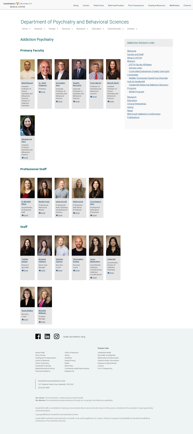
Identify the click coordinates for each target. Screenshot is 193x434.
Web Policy (69, 366)
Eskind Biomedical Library (45, 368)
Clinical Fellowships (136, 103)
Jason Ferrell (61, 202)
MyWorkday (174, 5)
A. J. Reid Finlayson (43, 84)
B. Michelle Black (26, 203)
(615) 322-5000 (43, 388)
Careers (86, 5)
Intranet (130, 29)
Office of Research (71, 352)
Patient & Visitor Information (108, 360)
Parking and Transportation (45, 358)
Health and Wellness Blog (74, 336)
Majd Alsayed (27, 83)
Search (187, 4)
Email (42, 92)
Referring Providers (116, 5)
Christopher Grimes (78, 260)
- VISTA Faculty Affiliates (140, 64)
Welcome (131, 50)
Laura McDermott (95, 260)
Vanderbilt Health (104, 352)
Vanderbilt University (43, 366)
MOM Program (136, 91)
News (130, 110)
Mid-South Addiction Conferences (144, 113)
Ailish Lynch (78, 202)
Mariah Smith (113, 83)
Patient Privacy (70, 360)
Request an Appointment (107, 363)
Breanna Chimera (42, 260)
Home (25, 29)
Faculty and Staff (135, 54)
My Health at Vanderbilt (106, 355)
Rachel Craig (44, 202)
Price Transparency (136, 5)
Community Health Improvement (77, 368)
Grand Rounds (114, 29)
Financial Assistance (42, 371)
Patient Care (99, 5)
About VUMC (40, 352)
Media (67, 363)
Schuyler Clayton (59, 260)
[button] (29, 29)
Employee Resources (156, 5)
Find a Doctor (40, 355)
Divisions (38, 29)
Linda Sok (111, 259)
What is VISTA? (134, 57)
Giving (76, 5)
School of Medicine (42, 360)
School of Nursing (42, 363)
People (52, 29)
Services (66, 29)
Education (96, 29)
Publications (133, 117)
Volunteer (68, 358)
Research (80, 29)
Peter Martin (95, 83)
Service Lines (135, 67)
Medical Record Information (108, 358)
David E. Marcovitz (77, 84)
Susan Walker (27, 311)
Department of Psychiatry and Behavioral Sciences (75, 22)
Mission (131, 61)
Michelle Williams (42, 312)
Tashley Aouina (25, 260)
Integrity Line (69, 371)
